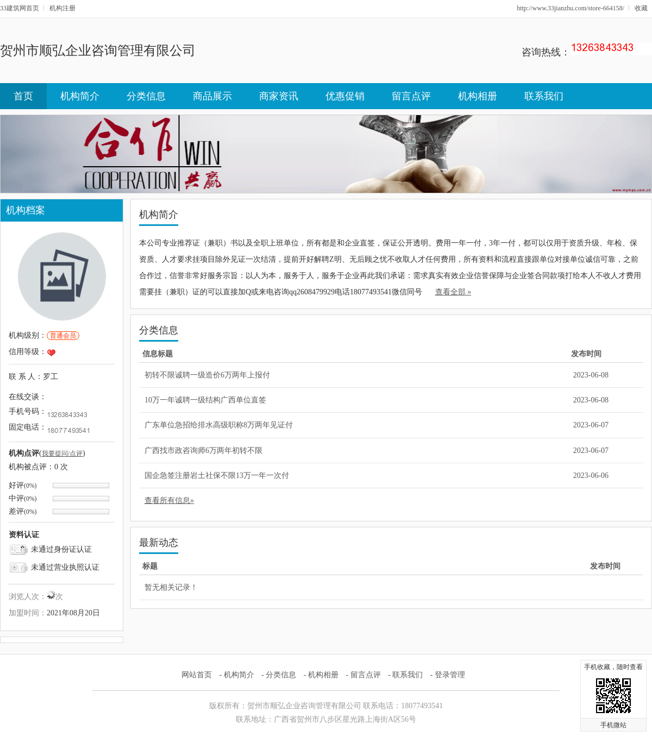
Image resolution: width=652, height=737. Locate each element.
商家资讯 (278, 96)
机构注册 (62, 8)
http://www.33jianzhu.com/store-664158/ (570, 8)
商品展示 (212, 96)
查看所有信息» (169, 500)
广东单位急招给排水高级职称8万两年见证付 (219, 425)
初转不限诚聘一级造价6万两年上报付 (207, 375)
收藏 (641, 8)
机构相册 (477, 96)
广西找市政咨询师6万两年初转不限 (203, 450)
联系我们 (543, 96)
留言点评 (411, 96)
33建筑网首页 (19, 8)
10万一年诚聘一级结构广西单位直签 (205, 400)
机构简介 (79, 96)
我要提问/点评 (62, 453)
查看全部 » (453, 292)
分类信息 (146, 96)
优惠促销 (345, 96)
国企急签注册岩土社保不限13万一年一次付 (217, 475)
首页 (23, 96)
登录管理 (450, 675)
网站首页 (196, 675)
